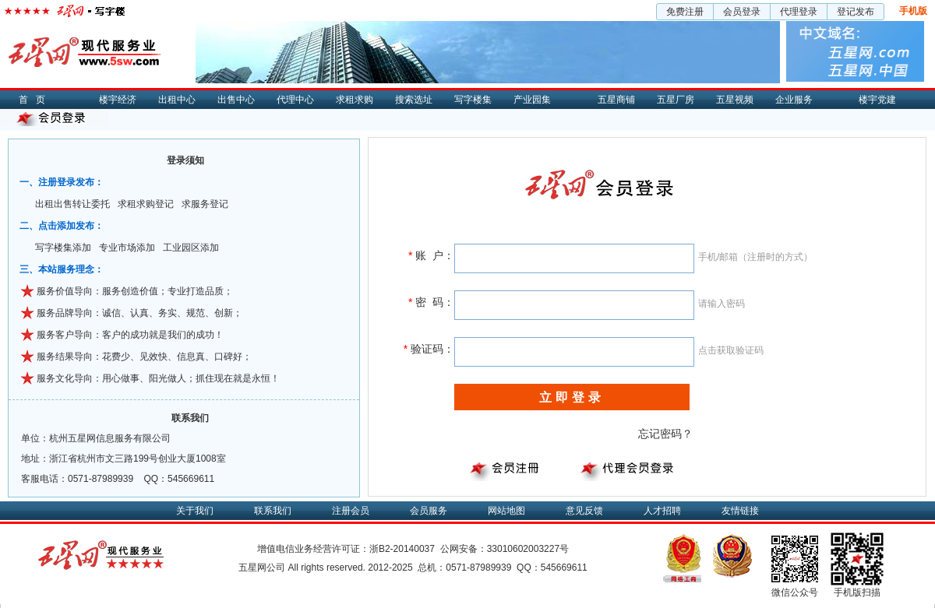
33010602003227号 (528, 548)
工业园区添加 (191, 247)
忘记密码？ (665, 433)
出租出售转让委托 (72, 204)
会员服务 (428, 510)
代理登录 (798, 11)
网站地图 (506, 510)
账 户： (431, 255)
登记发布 (855, 11)
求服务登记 (205, 204)
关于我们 (194, 510)
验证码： (429, 349)
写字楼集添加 (63, 247)
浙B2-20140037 (402, 548)
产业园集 (532, 99)
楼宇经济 (117, 99)
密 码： (431, 302)
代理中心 (295, 99)
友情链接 (740, 510)
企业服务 (794, 99)
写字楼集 (473, 99)
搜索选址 (413, 99)
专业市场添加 (127, 247)
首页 (36, 99)
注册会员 (350, 510)
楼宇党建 (877, 99)
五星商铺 (616, 99)
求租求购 (354, 99)
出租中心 (177, 99)
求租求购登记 (146, 204)
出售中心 (236, 99)
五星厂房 (675, 99)
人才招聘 (662, 510)
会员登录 (741, 11)
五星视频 (734, 99)
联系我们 (272, 510)
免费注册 (685, 11)
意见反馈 (584, 510)
